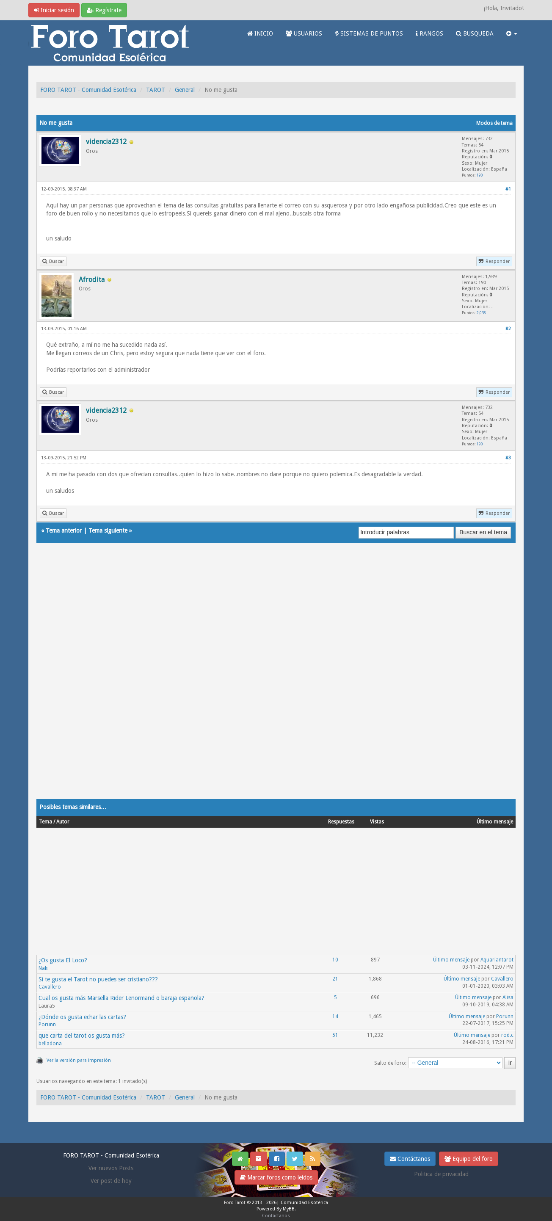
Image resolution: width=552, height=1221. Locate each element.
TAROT (155, 89)
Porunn (47, 1025)
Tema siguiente (107, 530)
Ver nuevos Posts (110, 1168)
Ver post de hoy (111, 1180)
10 (335, 960)
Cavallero (50, 987)
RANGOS (429, 33)
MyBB (289, 1209)
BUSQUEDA (475, 33)
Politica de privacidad (441, 1174)
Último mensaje (451, 960)
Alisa (507, 997)
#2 (508, 328)
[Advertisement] (276, 679)
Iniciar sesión (54, 10)
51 (335, 1035)
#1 (508, 189)
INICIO (260, 33)
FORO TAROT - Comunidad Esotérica (88, 89)
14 (335, 1016)
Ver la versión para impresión (79, 1060)
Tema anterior (64, 530)
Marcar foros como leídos (276, 1177)
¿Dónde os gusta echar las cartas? (82, 1017)
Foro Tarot (235, 1202)
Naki (44, 968)
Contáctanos (410, 1158)
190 (480, 175)
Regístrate (104, 10)
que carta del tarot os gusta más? (82, 1035)
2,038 (481, 312)
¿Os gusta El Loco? (63, 960)
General (185, 89)
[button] (512, 33)
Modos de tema (494, 123)
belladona (50, 1044)
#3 (508, 458)
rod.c (507, 1035)
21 (335, 979)
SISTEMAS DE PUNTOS (369, 33)
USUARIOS (304, 33)
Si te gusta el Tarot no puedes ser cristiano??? (98, 979)
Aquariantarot (496, 960)
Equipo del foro (468, 1158)
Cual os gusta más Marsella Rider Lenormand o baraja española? (121, 997)
